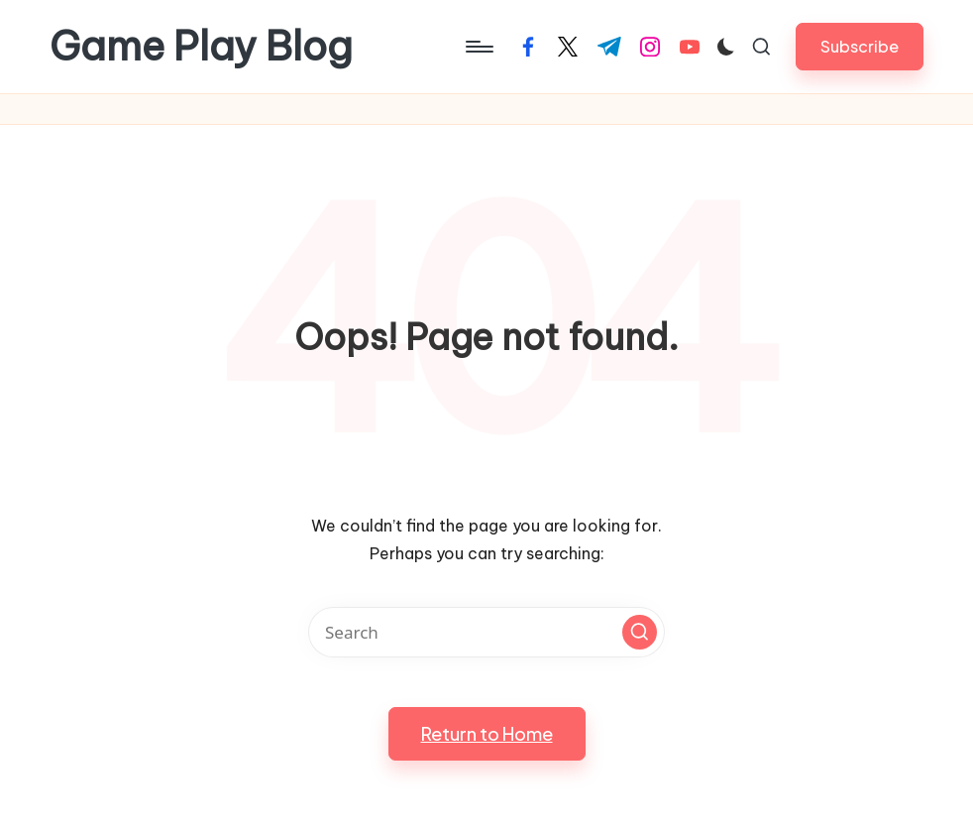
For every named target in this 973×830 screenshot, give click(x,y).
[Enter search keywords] (486, 632)
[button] (859, 46)
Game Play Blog (201, 46)
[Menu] (478, 47)
